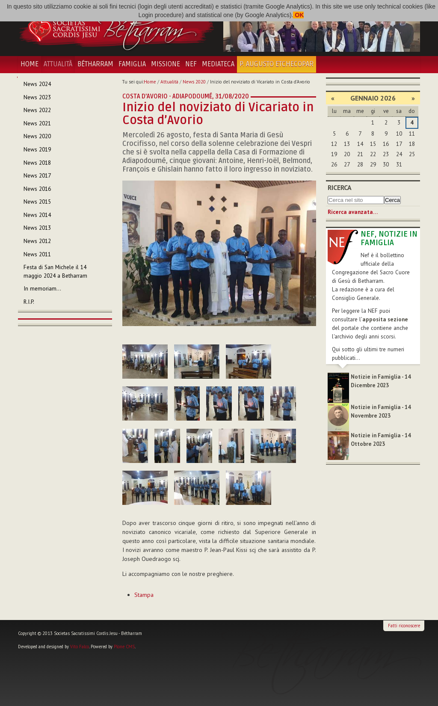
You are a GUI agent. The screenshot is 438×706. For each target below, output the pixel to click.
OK (298, 15)
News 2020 (194, 82)
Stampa (144, 595)
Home (29, 64)
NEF (191, 64)
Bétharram (95, 64)
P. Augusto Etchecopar (277, 64)
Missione (165, 64)
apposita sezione (385, 319)
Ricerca (340, 187)
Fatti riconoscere (404, 626)
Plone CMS (124, 647)
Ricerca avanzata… (353, 212)
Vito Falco (79, 647)
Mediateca (218, 64)
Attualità (58, 64)
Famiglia (132, 64)
